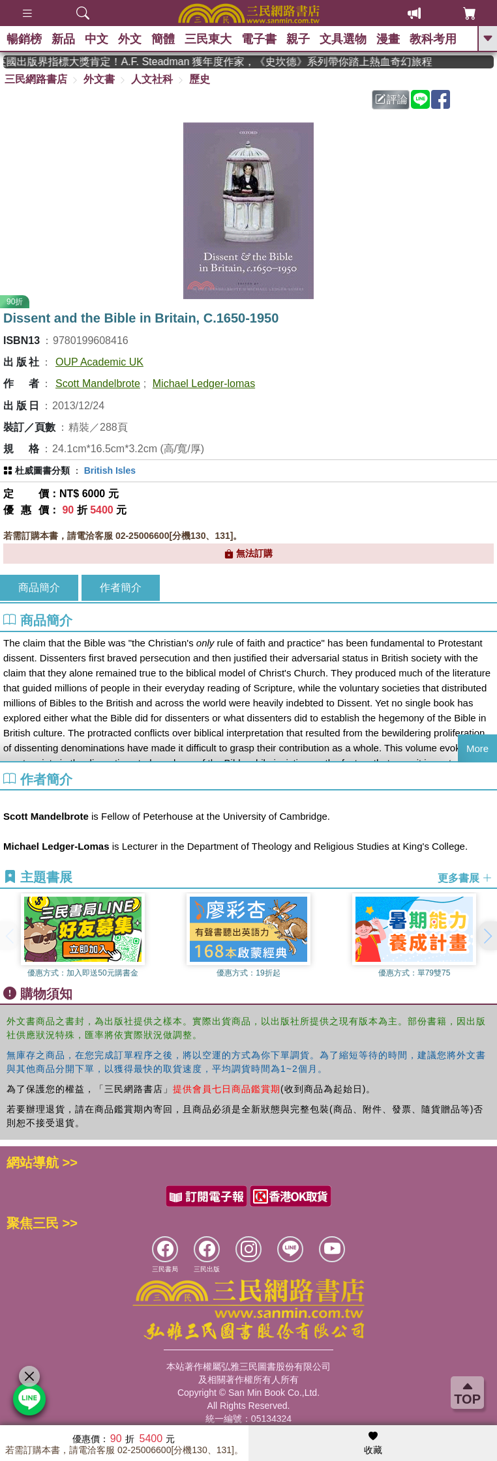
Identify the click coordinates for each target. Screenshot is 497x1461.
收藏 (373, 1443)
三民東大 (208, 39)
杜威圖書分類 (42, 470)
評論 (391, 99)
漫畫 (388, 39)
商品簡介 (39, 587)
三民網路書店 (36, 79)
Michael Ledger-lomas (204, 383)
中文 (96, 39)
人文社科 (152, 79)
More (477, 748)
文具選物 (343, 39)
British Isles (110, 470)
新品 (63, 39)
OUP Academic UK (99, 362)
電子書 (259, 39)
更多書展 (465, 877)
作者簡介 (121, 587)
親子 (298, 39)
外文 (130, 39)
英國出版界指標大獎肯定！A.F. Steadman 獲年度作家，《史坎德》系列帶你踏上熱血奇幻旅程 (298, 61)
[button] (487, 935)
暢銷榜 (24, 39)
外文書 (99, 79)
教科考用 (433, 39)
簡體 (163, 39)
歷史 (199, 79)
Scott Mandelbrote (97, 383)
